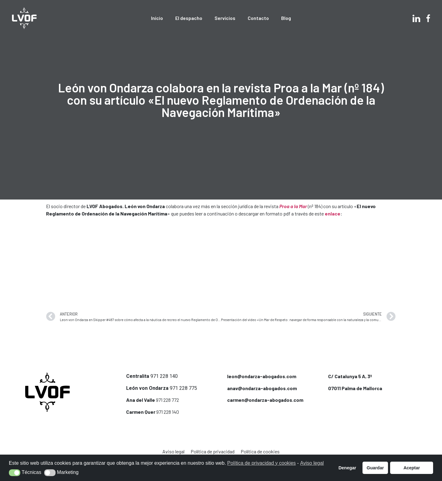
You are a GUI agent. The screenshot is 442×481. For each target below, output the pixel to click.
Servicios (225, 18)
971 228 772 (167, 400)
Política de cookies (260, 451)
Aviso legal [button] (312, 463)
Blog (286, 18)
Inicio (157, 18)
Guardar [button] (375, 467)
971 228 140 (164, 376)
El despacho (188, 18)
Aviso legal (173, 451)
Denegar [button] (347, 467)
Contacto (258, 18)
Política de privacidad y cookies (261, 463)
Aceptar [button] (411, 467)
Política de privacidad (213, 451)
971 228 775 (183, 388)
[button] (14, 472)
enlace (332, 213)
